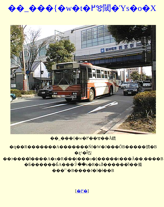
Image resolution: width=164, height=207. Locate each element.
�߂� (82, 191)
